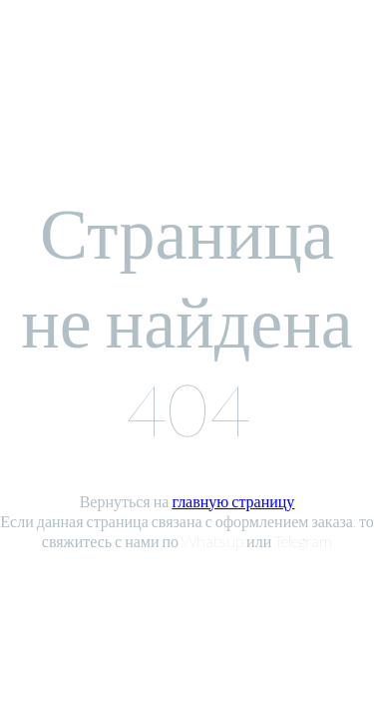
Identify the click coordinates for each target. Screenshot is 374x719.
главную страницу (233, 500)
